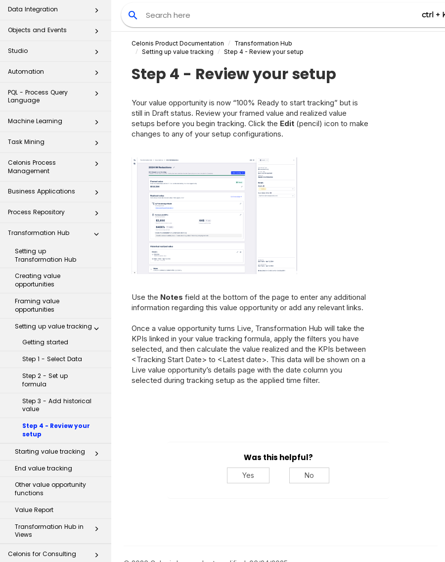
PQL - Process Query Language (56, 62)
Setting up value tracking (59, 294)
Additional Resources (56, 544)
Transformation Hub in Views (59, 497)
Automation (56, 40)
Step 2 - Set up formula (45, 346)
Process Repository (56, 181)
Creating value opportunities (37, 246)
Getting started (45, 308)
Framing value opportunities (37, 271)
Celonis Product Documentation (178, 43)
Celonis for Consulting (56, 523)
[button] (96, 20)
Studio (56, 20)
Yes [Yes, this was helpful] (248, 475)
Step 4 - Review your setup (56, 396)
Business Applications (56, 160)
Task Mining (56, 111)
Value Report (34, 476)
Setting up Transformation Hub (45, 221)
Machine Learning (56, 90)
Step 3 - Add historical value (56, 371)
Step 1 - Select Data (52, 325)
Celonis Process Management (56, 132)
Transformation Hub (56, 202)
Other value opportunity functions (50, 455)
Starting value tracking (59, 420)
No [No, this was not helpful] (309, 475)
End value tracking (43, 434)
